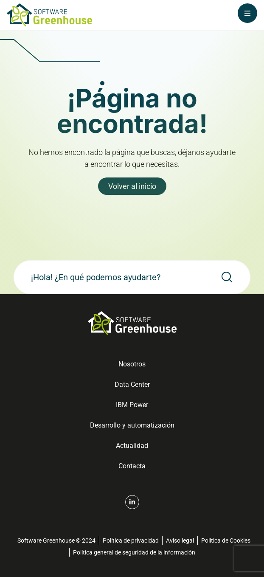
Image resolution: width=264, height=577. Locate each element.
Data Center (132, 384)
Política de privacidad (131, 540)
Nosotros (132, 364)
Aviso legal (180, 540)
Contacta (132, 466)
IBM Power (132, 405)
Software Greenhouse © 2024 (56, 540)
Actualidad (132, 446)
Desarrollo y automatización (132, 425)
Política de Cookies (225, 540)
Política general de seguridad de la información (134, 552)
